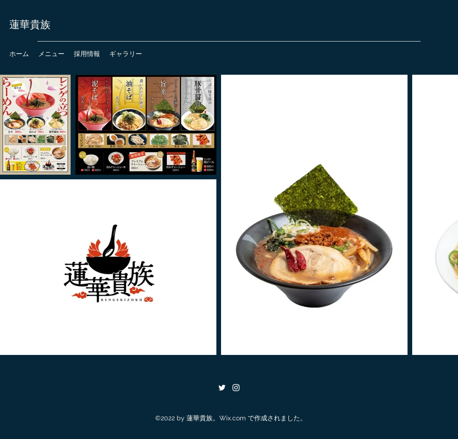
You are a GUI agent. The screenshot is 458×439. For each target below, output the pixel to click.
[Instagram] (236, 387)
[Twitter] (222, 387)
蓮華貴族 (29, 25)
